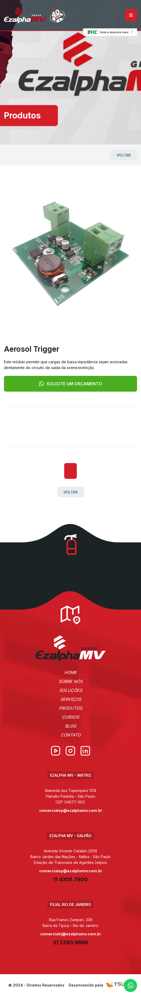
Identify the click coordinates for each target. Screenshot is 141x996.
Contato (71, 735)
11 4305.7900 (70, 879)
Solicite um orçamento (70, 384)
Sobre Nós (71, 681)
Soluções (70, 690)
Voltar (124, 155)
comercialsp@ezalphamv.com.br (70, 810)
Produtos (70, 708)
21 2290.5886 (70, 942)
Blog (70, 726)
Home (70, 672)
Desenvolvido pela (101, 985)
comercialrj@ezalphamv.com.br (70, 934)
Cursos (70, 717)
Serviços (70, 699)
